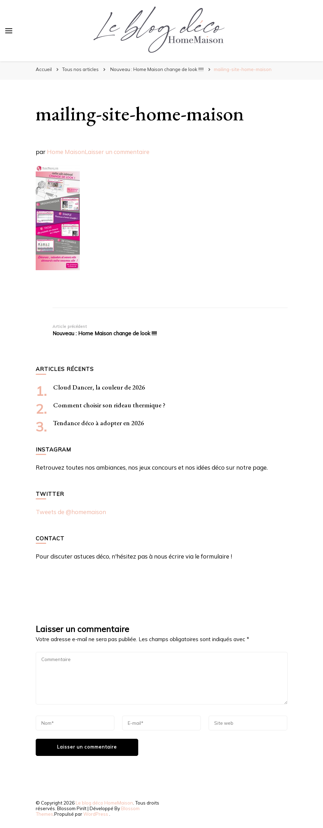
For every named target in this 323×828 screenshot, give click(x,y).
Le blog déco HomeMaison (104, 803)
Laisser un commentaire (117, 151)
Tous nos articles (80, 69)
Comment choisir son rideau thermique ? (109, 405)
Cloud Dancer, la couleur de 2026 (99, 387)
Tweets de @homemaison (71, 511)
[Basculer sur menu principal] (8, 30)
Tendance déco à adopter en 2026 (98, 423)
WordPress (95, 814)
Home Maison (66, 151)
